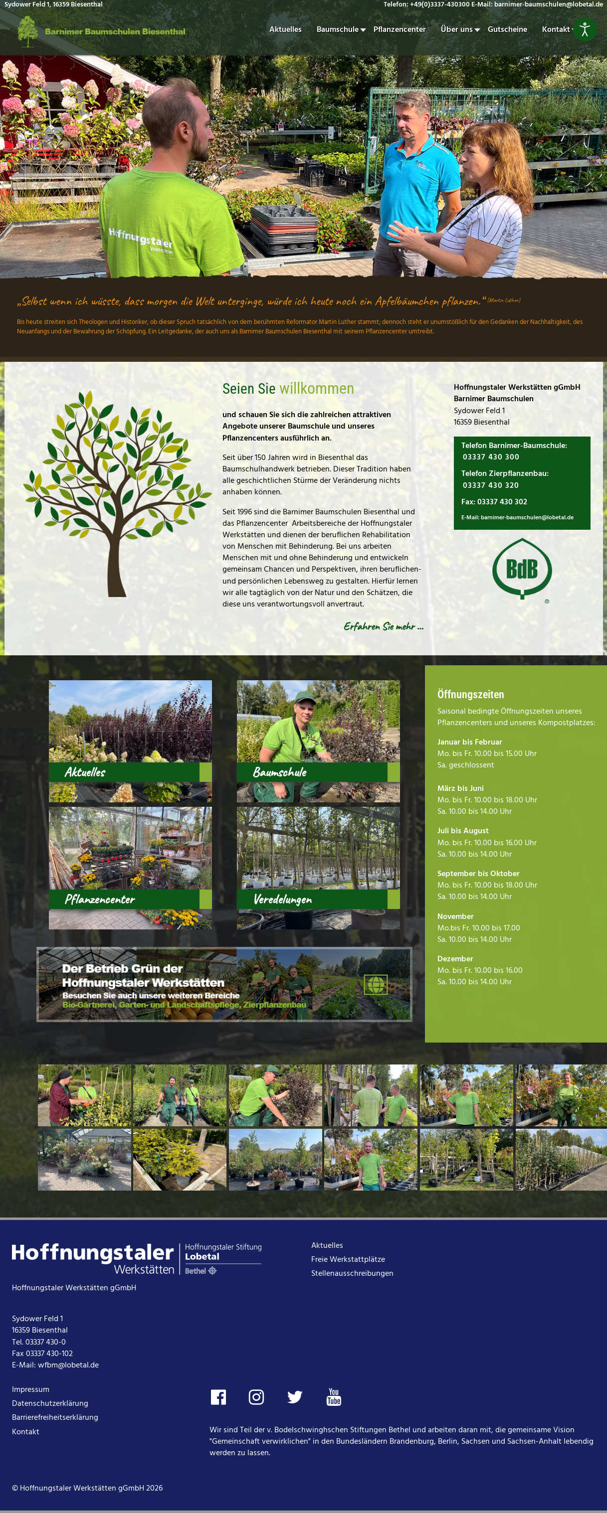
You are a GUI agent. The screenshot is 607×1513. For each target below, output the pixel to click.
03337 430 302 (502, 502)
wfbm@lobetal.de (68, 1365)
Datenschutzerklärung (50, 1403)
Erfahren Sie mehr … (383, 626)
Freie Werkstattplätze (348, 1259)
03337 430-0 (45, 1342)
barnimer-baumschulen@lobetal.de (527, 518)
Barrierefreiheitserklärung (55, 1417)
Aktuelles (84, 771)
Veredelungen (281, 899)
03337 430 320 (491, 485)
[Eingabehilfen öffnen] (585, 29)
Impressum (30, 1389)
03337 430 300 (491, 457)
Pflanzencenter (99, 899)
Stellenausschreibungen (352, 1273)
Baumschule (278, 771)
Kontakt (25, 1432)
